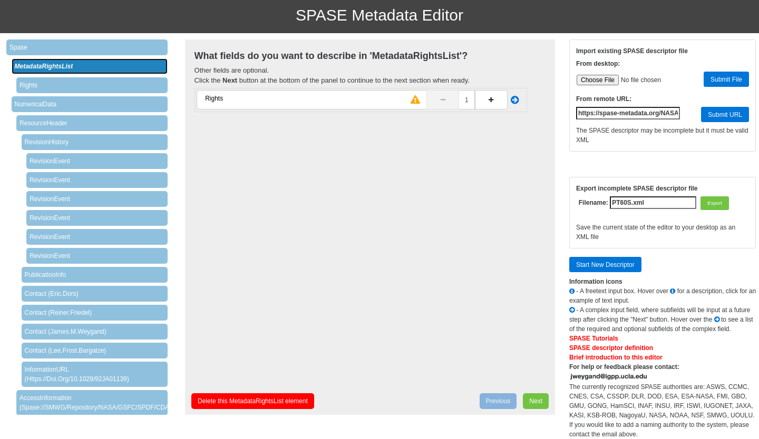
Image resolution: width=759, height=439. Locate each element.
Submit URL (725, 114)
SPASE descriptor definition (611, 348)
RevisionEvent (50, 161)
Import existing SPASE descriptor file (632, 51)
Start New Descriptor (605, 264)
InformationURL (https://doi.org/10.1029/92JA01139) (77, 374)
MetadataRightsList (44, 66)
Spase (18, 47)
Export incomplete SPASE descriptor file (637, 188)
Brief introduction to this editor (616, 357)
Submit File (726, 79)
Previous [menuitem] (498, 401)
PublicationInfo (45, 274)
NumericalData (35, 104)
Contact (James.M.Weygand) (65, 331)
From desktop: (598, 63)
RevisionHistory (47, 142)
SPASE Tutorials (593, 338)
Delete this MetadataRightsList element (253, 401)
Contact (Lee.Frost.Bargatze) (65, 350)
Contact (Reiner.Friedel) (58, 312)
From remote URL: (603, 99)
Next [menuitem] (535, 401)
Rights (28, 85)
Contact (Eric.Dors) (52, 293)
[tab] (87, 47)
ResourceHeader (43, 123)
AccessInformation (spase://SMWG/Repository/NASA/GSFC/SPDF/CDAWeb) (94, 402)
